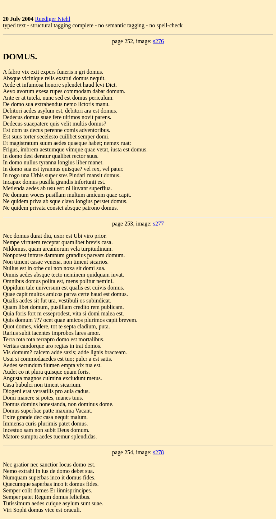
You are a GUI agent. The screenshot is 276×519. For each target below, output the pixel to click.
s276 (158, 41)
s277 (158, 223)
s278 (158, 452)
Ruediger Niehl (52, 19)
